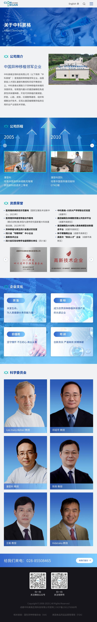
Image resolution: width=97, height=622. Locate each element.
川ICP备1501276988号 (66, 607)
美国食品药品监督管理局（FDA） (67, 614)
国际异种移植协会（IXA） (36, 614)
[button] (5, 145)
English (74, 3)
